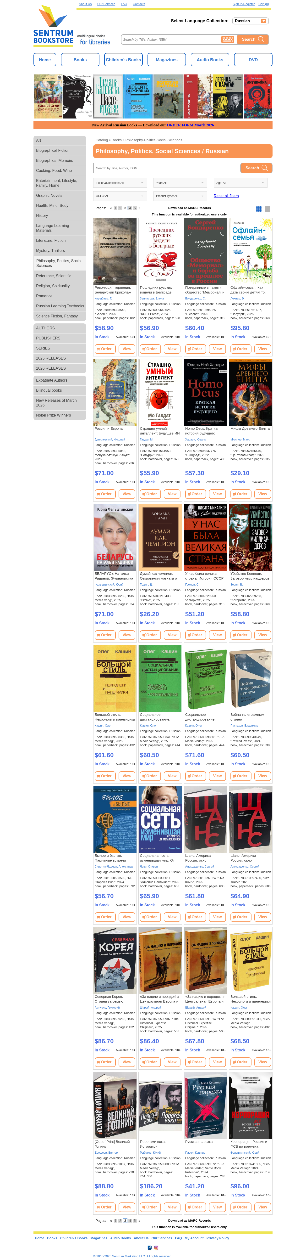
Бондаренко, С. (195, 298)
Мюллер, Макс (240, 439)
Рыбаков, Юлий (150, 1152)
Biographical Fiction (53, 150)
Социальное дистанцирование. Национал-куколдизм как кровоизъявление (157, 717)
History (42, 216)
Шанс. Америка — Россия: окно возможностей (200, 858)
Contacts (139, 4)
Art (38, 140)
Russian (242, 21)
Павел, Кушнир (195, 1152)
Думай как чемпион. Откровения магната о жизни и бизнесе (158, 576)
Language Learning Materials (52, 228)
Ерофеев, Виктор (106, 1152)
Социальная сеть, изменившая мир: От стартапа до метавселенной (157, 858)
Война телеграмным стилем (247, 716)
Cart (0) (263, 4)
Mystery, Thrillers (50, 250)
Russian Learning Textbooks (60, 306)
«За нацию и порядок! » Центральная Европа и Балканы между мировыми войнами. (159, 999)
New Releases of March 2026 (56, 402)
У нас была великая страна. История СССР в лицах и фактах (204, 576)
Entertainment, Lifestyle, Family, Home (56, 183)
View (127, 349)
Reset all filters (226, 196)
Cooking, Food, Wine (54, 171)
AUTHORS (45, 328)
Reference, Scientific (53, 276)
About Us (85, 4)
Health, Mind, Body (52, 205)
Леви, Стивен (149, 866)
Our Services (106, 4)
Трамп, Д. (146, 584)
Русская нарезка (199, 1142)
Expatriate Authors (51, 380)
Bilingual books (49, 390)
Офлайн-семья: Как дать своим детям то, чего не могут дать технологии (248, 290)
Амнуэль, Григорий (107, 1007)
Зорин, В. (236, 584)
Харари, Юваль (195, 439)
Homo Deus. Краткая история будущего (202, 430)
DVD (253, 59)
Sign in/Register (244, 4)
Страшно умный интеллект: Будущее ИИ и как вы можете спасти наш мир (160, 431)
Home (45, 59)
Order (106, 349)
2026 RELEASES (51, 368)
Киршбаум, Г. (103, 298)
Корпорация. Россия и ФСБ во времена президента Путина (248, 1144)
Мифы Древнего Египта (250, 428)
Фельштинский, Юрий (109, 584)
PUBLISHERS (48, 338)
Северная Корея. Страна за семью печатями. (109, 999)
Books (80, 59)
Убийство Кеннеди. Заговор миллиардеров (249, 575)
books (117, 140)
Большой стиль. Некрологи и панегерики (250, 998)
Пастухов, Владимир (244, 725)
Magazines (167, 59)
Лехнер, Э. (237, 298)
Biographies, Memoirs (54, 160)
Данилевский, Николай (110, 439)
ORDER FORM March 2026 (190, 125)
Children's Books (123, 59)
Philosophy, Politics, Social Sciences (59, 263)
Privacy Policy (218, 1238)
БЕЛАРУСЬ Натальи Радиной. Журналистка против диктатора (114, 576)
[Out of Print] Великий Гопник (112, 1144)
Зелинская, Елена (152, 298)
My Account (194, 1238)
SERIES (43, 348)
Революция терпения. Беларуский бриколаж (113, 289)
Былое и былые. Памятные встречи (110, 857)
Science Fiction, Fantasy (57, 316)
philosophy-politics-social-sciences (154, 140)
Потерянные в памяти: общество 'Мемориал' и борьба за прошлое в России (204, 290)
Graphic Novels (49, 195)
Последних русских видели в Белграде (156, 289)
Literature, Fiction (51, 240)
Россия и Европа (109, 428)
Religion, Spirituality (53, 286)
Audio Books (210, 59)
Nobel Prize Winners (53, 415)
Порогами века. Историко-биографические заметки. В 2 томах (155, 1144)
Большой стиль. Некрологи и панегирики (115, 716)
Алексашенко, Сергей (199, 866)
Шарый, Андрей (150, 1007)
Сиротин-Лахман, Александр (114, 866)
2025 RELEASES (51, 358)
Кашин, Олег (103, 725)
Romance (44, 296)
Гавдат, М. (146, 439)
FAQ (124, 4)
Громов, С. (192, 584)
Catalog (102, 140)
